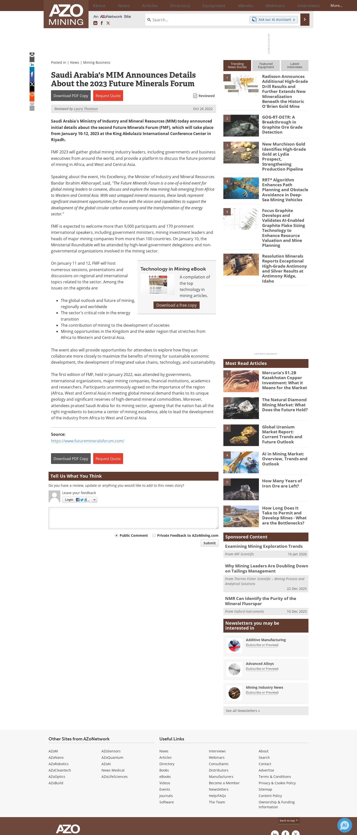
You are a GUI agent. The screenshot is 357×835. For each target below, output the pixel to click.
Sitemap (265, 750)
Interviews (217, 712)
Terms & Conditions (275, 737)
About (263, 712)
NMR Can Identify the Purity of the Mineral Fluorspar (265, 563)
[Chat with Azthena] (344, 825)
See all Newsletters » (243, 672)
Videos (164, 744)
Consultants (219, 725)
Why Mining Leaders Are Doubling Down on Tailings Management (265, 531)
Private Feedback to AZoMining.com (187, 535)
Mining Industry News (264, 648)
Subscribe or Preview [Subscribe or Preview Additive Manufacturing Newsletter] (262, 606)
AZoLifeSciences (115, 737)
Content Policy (270, 757)
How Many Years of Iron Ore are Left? (284, 446)
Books (164, 731)
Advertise (266, 731)
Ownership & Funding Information (277, 766)
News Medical (113, 731)
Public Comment (134, 535)
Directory (165, 5)
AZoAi (106, 725)
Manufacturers (221, 737)
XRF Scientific (244, 517)
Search (264, 718)
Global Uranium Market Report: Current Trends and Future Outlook (284, 394)
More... (302, 5)
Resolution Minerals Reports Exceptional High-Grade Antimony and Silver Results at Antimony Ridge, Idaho (283, 236)
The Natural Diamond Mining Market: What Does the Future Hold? (282, 367)
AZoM (53, 712)
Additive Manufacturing (266, 601)
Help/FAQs (217, 757)
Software (166, 763)
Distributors (219, 731)
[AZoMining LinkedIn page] (95, 23)
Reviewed (207, 95)
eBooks (165, 737)
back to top (289, 782)
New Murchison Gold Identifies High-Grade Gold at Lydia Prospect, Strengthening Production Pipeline (283, 148)
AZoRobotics (59, 725)
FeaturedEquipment (266, 65)
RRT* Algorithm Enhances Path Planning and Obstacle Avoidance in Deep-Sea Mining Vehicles (284, 176)
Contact (265, 725)
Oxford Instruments (249, 572)
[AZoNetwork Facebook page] (102, 23)
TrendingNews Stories (237, 65)
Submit (210, 543)
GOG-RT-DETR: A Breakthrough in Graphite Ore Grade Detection (280, 119)
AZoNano (56, 718)
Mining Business (96, 62)
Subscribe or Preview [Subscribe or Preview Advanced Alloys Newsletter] (262, 630)
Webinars (217, 718)
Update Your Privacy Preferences (85, 828)
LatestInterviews (294, 65)
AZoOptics (57, 737)
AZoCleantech (60, 731)
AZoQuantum (112, 718)
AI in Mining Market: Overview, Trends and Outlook (282, 422)
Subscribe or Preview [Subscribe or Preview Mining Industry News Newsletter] (262, 653)
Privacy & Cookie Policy (277, 744)
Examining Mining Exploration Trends (259, 509)
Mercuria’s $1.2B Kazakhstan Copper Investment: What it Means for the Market (282, 343)
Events (164, 750)
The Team (217, 763)
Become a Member (224, 744)
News (74, 62)
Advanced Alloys (260, 625)
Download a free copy (176, 305)
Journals (166, 757)
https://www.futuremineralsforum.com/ (87, 441)
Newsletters (219, 750)
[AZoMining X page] (108, 23)
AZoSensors (111, 712)
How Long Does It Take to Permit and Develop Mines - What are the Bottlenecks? (285, 478)
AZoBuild (56, 744)
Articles (165, 718)
